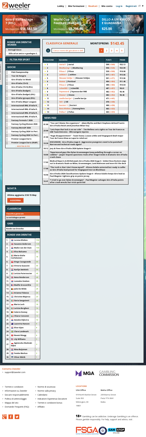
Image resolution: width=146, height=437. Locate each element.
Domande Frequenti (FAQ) (17, 406)
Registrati (131, 6)
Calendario (42, 394)
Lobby (60, 6)
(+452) (112, 92)
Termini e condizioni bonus (49, 402)
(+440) (112, 102)
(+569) (112, 64)
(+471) (112, 78)
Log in (119, 6)
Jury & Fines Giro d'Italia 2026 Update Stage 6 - (71, 148)
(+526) (112, 68)
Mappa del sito (11, 402)
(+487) (112, 75)
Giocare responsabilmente (17, 394)
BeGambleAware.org (85, 422)
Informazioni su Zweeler (16, 390)
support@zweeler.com (15, 372)
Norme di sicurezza (46, 386)
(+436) (112, 105)
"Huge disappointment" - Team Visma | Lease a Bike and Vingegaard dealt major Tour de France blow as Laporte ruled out (86, 137)
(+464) (112, 81)
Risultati (92, 6)
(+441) (112, 98)
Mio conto (107, 6)
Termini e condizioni (14, 386)
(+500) (112, 71)
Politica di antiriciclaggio (16, 398)
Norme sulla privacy (46, 390)
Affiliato (41, 406)
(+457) (112, 88)
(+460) (112, 85)
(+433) (112, 108)
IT (141, 6)
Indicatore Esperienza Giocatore (52, 398)
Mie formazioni (76, 6)
